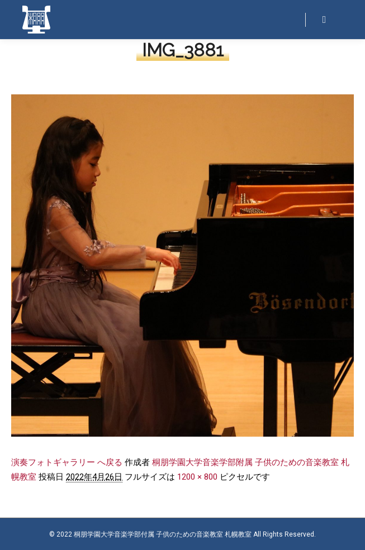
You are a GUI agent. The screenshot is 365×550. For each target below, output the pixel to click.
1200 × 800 (197, 477)
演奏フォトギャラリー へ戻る (66, 462)
